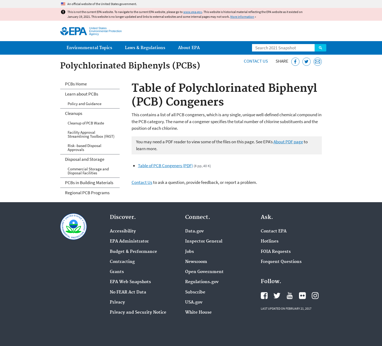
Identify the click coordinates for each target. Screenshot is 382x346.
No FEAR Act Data (128, 292)
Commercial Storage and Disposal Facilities (88, 170)
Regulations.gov (202, 282)
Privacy (117, 302)
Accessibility (123, 231)
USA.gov (193, 302)
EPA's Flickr (302, 295)
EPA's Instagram (315, 295)
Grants (117, 272)
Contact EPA (273, 231)
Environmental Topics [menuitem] (89, 47)
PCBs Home (76, 84)
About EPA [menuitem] (189, 47)
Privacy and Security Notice (138, 312)
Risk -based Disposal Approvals (84, 147)
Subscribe (195, 292)
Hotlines (270, 241)
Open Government (204, 272)
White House (198, 312)
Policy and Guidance (84, 103)
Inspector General (203, 241)
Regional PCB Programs (87, 193)
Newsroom (196, 262)
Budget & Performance (133, 251)
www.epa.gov (192, 12)
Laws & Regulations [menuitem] (145, 47)
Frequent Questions (281, 262)
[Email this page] (318, 62)
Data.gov (194, 231)
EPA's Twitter (277, 295)
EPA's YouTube (289, 295)
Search (320, 47)
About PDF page (288, 142)
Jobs (189, 251)
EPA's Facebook (264, 295)
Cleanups (73, 113)
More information (242, 17)
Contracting (122, 262)
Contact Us (256, 61)
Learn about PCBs (81, 94)
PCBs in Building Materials (89, 182)
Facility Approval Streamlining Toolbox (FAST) (91, 134)
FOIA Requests (276, 251)
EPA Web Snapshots (130, 282)
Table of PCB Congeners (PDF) (165, 165)
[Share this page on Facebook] (295, 62)
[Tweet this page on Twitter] (306, 62)
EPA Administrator (129, 241)
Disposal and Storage (84, 159)
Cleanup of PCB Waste (86, 123)
